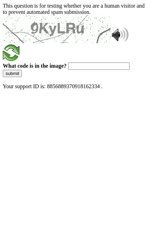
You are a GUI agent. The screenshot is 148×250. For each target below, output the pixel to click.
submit (12, 73)
